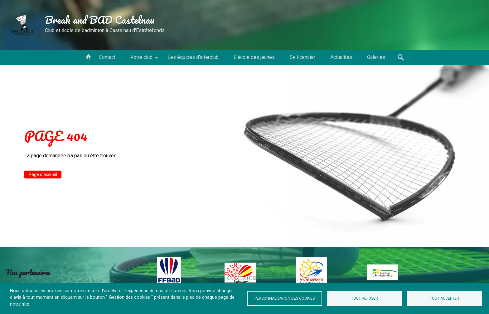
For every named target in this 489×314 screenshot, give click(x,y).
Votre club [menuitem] (141, 59)
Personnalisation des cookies (284, 298)
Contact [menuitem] (107, 57)
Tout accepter (444, 298)
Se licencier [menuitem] (302, 57)
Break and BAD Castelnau (99, 19)
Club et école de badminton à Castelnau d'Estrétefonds (105, 30)
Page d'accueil (43, 174)
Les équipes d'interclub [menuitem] (193, 57)
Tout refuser (364, 298)
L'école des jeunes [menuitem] (254, 57)
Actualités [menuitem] (341, 57)
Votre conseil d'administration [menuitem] (88, 56)
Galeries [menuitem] (376, 57)
